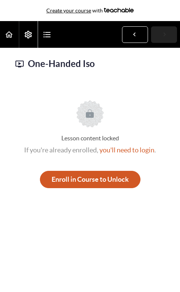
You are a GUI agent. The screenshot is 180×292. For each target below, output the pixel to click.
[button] (9, 34)
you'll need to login (126, 150)
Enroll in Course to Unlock (90, 179)
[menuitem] (28, 34)
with (90, 10)
